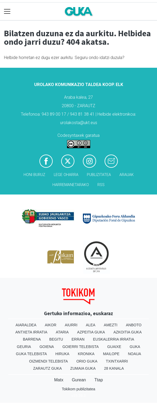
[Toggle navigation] (7, 11)
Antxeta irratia (31, 332)
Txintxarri (117, 361)
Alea (90, 325)
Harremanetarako (70, 185)
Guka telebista (31, 354)
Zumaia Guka (83, 368)
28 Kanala (114, 368)
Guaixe (114, 347)
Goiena (46, 347)
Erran (77, 339)
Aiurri (71, 325)
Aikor (50, 325)
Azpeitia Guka (91, 332)
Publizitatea (99, 175)
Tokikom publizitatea (78, 389)
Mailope (111, 354)
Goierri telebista (80, 347)
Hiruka (62, 354)
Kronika (86, 354)
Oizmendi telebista (48, 361)
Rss (101, 185)
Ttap (99, 380)
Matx (58, 380)
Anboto (133, 325)
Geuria (24, 347)
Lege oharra (66, 175)
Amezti (110, 325)
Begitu (56, 339)
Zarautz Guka (47, 368)
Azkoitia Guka (127, 332)
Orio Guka (86, 361)
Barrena (32, 339)
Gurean (79, 380)
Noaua (134, 354)
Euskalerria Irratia (113, 339)
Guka (135, 347)
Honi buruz (34, 175)
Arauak (126, 175)
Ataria (62, 332)
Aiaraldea (26, 325)
